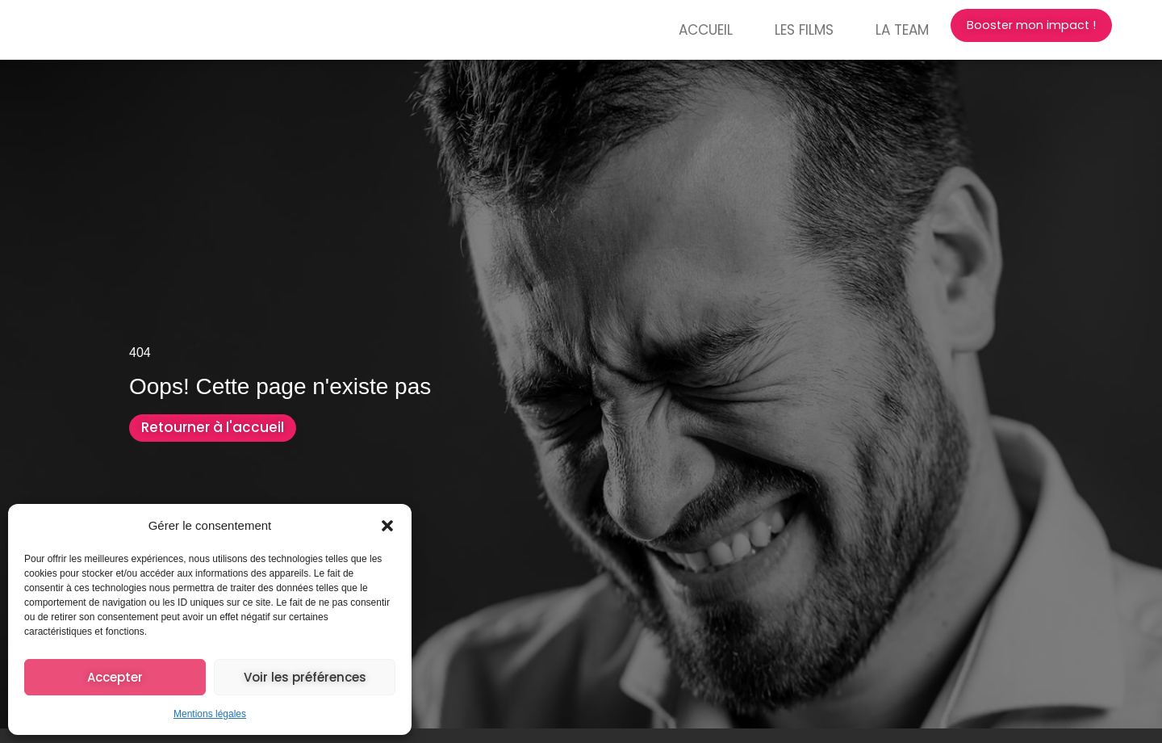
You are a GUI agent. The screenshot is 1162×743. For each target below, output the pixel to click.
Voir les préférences (305, 677)
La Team (873, 30)
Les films (775, 30)
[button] (387, 522)
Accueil (677, 30)
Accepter (115, 677)
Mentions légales (209, 714)
